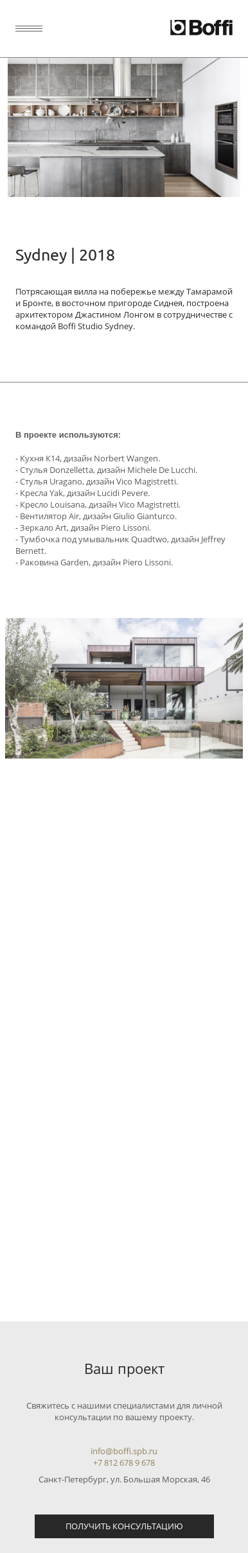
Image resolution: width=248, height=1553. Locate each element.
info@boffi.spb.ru (124, 1451)
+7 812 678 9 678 (124, 1462)
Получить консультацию (124, 1526)
